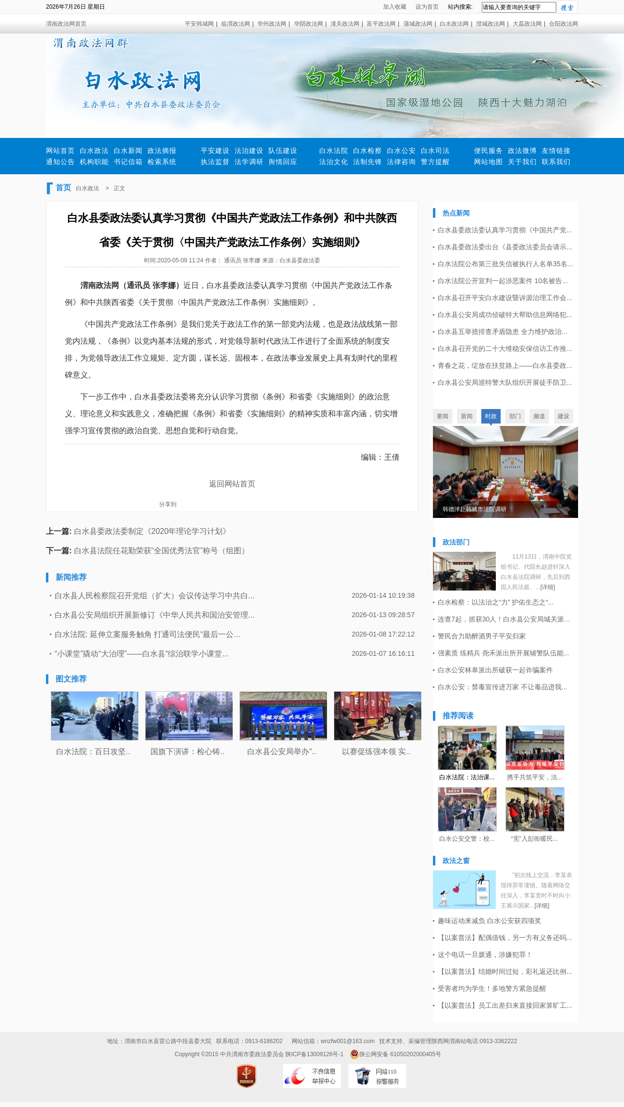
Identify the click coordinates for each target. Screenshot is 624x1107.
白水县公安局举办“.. (281, 751)
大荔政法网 (527, 23)
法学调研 (249, 162)
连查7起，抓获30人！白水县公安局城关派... (504, 619)
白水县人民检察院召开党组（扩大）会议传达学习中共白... (154, 595)
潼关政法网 (344, 23)
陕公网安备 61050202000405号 (395, 1054)
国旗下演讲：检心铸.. (187, 751)
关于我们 (522, 162)
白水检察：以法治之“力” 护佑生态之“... (496, 602)
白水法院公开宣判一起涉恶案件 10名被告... (503, 281)
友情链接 (556, 150)
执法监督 (215, 162)
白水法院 (333, 150)
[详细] (547, 587)
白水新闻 (128, 150)
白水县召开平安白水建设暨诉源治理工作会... (505, 298)
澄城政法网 (490, 23)
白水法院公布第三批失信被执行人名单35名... (505, 264)
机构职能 (94, 162)
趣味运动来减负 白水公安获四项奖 (489, 921)
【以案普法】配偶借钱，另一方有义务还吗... (505, 937)
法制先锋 (367, 162)
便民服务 (488, 150)
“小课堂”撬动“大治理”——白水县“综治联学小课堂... (142, 654)
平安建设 (215, 150)
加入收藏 (394, 6)
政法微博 (522, 150)
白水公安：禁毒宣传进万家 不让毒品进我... (502, 687)
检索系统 (162, 162)
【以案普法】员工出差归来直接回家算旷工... (505, 1005)
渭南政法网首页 (66, 23)
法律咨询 (401, 162)
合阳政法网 (563, 23)
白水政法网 (454, 23)
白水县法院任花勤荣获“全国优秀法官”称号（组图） (162, 550)
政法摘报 (162, 150)
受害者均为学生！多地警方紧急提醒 (492, 988)
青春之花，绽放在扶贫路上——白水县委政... (505, 365)
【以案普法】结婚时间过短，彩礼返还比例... (505, 971)
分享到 (168, 504)
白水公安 (401, 150)
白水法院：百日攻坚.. (93, 751)
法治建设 (249, 150)
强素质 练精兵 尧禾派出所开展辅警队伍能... (503, 653)
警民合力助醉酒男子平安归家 (482, 636)
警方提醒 (435, 162)
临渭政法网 (235, 23)
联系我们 (556, 162)
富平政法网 (381, 23)
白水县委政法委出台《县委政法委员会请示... (505, 247)
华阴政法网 (308, 23)
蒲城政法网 (417, 23)
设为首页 (427, 6)
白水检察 (367, 150)
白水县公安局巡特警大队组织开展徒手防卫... (505, 382)
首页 (63, 187)
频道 (539, 416)
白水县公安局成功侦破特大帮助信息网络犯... (505, 314)
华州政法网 (271, 23)
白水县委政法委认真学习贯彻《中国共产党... (505, 230)
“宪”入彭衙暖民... (534, 838)
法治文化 (333, 162)
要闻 (442, 416)
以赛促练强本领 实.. (376, 751)
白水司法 (435, 150)
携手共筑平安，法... (535, 777)
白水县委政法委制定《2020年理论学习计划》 (152, 531)
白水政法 (94, 150)
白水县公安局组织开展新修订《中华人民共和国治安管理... (154, 615)
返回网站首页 (232, 484)
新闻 (467, 416)
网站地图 (488, 162)
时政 (491, 416)
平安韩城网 (199, 23)
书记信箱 (128, 162)
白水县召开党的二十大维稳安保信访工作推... (505, 348)
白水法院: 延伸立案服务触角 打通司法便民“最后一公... (147, 634)
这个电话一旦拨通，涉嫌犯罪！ (485, 954)
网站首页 (60, 150)
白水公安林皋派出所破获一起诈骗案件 (495, 670)
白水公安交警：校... (467, 838)
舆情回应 (282, 162)
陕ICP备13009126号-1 (314, 1054)
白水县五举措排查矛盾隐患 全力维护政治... (502, 331)
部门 (515, 416)
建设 (563, 416)
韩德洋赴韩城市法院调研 (474, 509)
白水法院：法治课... (467, 777)
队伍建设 (282, 150)
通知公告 (60, 162)
